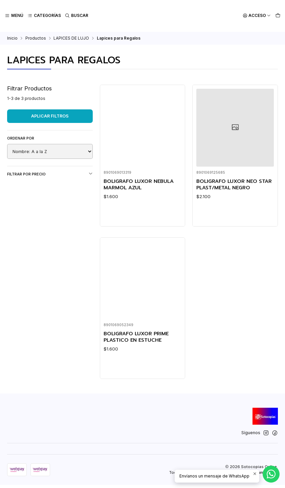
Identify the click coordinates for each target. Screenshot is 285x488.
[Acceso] (257, 16)
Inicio (12, 38)
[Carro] (277, 16)
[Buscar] (76, 16)
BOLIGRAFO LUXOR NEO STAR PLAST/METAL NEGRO (232, 184)
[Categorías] (44, 16)
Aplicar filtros (50, 115)
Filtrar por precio (50, 173)
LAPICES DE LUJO (71, 38)
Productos (35, 38)
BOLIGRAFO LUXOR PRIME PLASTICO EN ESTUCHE (138, 355)
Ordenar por (20, 137)
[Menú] (14, 16)
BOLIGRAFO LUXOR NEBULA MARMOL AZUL (141, 184)
